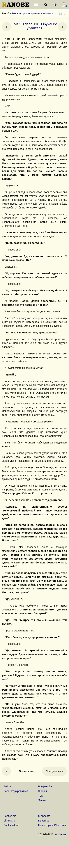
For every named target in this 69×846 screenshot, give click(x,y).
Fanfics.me (10, 815)
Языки (42, 800)
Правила (43, 820)
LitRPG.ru (9, 820)
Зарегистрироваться (16, 791)
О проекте (44, 815)
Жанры (42, 791)
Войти (7, 786)
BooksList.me (11, 825)
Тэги (41, 795)
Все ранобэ (45, 786)
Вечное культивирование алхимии (32, 13)
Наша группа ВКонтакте (52, 825)
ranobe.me (60, 834)
